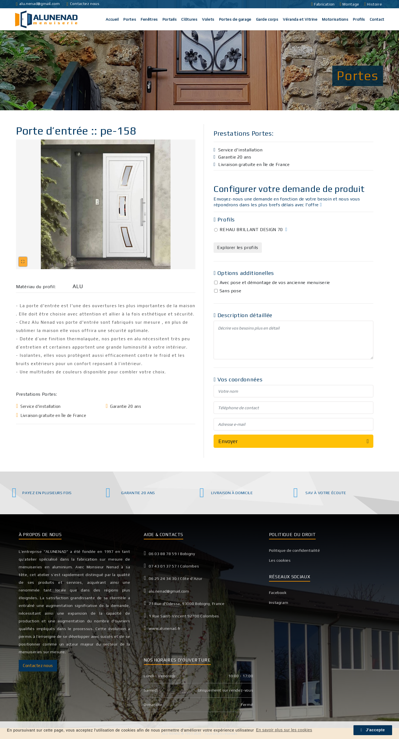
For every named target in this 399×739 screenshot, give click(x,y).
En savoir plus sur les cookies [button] (284, 730)
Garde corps (267, 19)
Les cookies (280, 560)
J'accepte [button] (373, 730)
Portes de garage (235, 19)
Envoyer (293, 441)
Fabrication (323, 4)
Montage (350, 4)
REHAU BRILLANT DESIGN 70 (251, 229)
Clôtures (189, 19)
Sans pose (230, 290)
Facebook (278, 592)
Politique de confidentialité (294, 550)
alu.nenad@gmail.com (38, 3)
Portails (170, 19)
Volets (208, 19)
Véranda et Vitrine (300, 19)
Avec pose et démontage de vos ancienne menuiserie (275, 282)
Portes (129, 19)
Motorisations (335, 19)
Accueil (112, 19)
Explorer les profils (237, 247)
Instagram (278, 602)
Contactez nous (82, 3)
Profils (359, 19)
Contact (377, 19)
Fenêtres (149, 19)
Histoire (373, 4)
